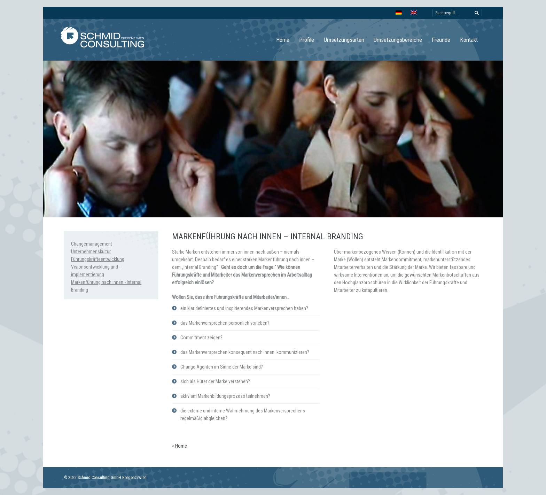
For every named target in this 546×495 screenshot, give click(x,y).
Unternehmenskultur (91, 251)
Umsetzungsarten (344, 39)
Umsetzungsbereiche (398, 39)
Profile (306, 39)
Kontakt (469, 39)
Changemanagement (91, 244)
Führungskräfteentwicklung (97, 259)
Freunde (441, 39)
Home (282, 39)
